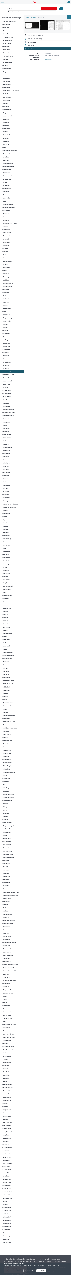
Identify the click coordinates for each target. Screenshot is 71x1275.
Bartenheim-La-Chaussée (11, 91)
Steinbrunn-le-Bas (8, 1046)
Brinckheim (6, 185)
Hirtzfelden (6, 472)
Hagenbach (6, 406)
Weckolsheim (7, 1163)
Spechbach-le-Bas (8, 1034)
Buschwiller (6, 210)
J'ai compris (41, 1270)
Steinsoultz (6, 1053)
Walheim (6, 1151)
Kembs (5, 542)
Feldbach (6, 296)
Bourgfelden (7, 169)
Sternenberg (7, 1056)
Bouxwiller (6, 173)
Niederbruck (7, 759)
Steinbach (6, 1043)
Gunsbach (6, 400)
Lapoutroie (6, 580)
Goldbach (6, 356)
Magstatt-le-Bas (8, 652)
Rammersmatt (7, 851)
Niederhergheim (8, 766)
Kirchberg (6, 554)
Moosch (5, 712)
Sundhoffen (7, 1072)
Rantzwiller (6, 864)
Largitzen (6, 583)
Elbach (5, 270)
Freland (5, 327)
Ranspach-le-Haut (8, 857)
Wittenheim (7, 1214)
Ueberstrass (7, 1100)
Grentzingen (7, 362)
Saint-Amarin (7, 949)
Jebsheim (6, 526)
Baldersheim (7, 68)
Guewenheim (7, 393)
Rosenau (6, 930)
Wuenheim (6, 1229)
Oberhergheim (7, 788)
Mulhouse (6, 731)
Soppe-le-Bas (7, 1015)
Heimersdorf (7, 434)
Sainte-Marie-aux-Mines (10, 971)
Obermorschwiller (8, 797)
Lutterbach (6, 646)
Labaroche (6, 573)
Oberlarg (6, 791)
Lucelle (5, 630)
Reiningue (6, 870)
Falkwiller (6, 292)
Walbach (6, 1144)
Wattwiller (6, 1160)
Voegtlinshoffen (8, 1132)
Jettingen (6, 529)
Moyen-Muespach (8, 826)
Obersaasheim (7, 800)
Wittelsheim (7, 1211)
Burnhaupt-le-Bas (8, 204)
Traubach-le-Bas (8, 1088)
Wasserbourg (7, 1157)
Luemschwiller (7, 633)
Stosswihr (6, 1065)
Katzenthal (6, 535)
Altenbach (6, 31)
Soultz (5, 1021)
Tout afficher (31, 17)
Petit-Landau (7, 829)
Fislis (4, 311)
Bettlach (5, 132)
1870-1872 (9, 371)
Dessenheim (7, 236)
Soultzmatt (6, 1031)
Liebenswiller (7, 608)
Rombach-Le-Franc (9, 920)
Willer (5, 1201)
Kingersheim (7, 551)
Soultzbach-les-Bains (9, 1024)
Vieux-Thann (7, 1125)
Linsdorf (5, 621)
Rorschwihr (6, 927)
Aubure (5, 65)
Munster (5, 737)
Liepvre (5, 614)
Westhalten (6, 1176)
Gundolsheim (7, 397)
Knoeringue (6, 557)
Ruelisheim (6, 939)
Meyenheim (7, 677)
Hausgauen (6, 422)
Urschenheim (7, 1116)
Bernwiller (6, 122)
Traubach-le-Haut (8, 1091)
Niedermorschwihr (9, 772)
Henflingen (6, 450)
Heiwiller (6, 444)
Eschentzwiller (7, 286)
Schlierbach (6, 977)
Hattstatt (6, 419)
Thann (5, 1081)
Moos (5, 709)
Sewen (5, 996)
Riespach (6, 889)
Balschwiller (7, 78)
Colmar (5, 226)
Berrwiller (6, 125)
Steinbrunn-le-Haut (9, 1050)
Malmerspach (7, 658)
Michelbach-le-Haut (9, 684)
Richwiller (6, 879)
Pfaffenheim (7, 832)
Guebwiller (6, 384)
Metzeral (6, 674)
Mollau (5, 699)
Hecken (5, 425)
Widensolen (7, 1185)
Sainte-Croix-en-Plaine (10, 968)
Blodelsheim (7, 154)
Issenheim (6, 523)
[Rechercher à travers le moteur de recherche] (25, 9)
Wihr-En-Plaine (7, 1192)
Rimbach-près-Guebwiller (11, 892)
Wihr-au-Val (7, 1188)
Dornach (5, 251)
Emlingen (6, 274)
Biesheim (6, 138)
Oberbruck (6, 778)
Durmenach (6, 258)
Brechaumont (7, 176)
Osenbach (6, 816)
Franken (5, 324)
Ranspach (6, 860)
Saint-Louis (6, 958)
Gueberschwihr (8, 381)
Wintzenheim (7, 1207)
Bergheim (6, 113)
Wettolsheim (7, 1179)
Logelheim (6, 627)
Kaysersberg (7, 539)
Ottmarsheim (7, 822)
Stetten (5, 1059)
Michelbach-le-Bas (8, 681)
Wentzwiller (7, 1170)
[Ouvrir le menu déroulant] (2, 2)
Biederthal (6, 135)
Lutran (5, 636)
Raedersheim (7, 848)
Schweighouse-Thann (9, 980)
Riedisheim (6, 882)
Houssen (6, 491)
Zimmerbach (7, 1242)
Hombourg (6, 485)
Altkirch (5, 34)
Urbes (5, 1113)
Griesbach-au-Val (8, 375)
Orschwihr (6, 813)
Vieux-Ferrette (7, 1122)
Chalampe (6, 220)
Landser (5, 576)
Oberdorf (6, 781)
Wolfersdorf (7, 1220)
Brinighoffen (7, 188)
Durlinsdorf (6, 255)
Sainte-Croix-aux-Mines (10, 964)
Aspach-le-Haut (8, 56)
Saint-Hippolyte (8, 955)
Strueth (5, 1069)
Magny (5, 649)
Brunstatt (6, 195)
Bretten (5, 182)
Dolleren (5, 248)
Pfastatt (5, 835)
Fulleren (5, 337)
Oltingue (6, 807)
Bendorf (5, 103)
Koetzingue (6, 564)
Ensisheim (6, 280)
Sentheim (6, 987)
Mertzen (5, 668)
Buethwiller (6, 198)
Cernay (5, 217)
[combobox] (49, 8)
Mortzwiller (6, 718)
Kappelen (6, 532)
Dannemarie (7, 233)
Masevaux (6, 665)
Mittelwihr (6, 690)
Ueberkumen (7, 1097)
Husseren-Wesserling (9, 507)
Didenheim (6, 239)
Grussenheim (7, 378)
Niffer (5, 775)
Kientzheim (6, 545)
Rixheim (5, 905)
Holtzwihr (6, 482)
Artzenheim (7, 50)
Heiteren (6, 441)
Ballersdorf (6, 75)
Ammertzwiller (8, 40)
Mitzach (5, 693)
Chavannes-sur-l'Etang (10, 223)
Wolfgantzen (7, 1223)
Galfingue (6, 340)
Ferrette (5, 305)
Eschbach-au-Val (8, 283)
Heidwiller (6, 431)
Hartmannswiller (8, 416)
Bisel (4, 147)
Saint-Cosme (7, 952)
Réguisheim (6, 867)
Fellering (6, 302)
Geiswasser (6, 349)
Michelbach (6, 687)
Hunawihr (6, 494)
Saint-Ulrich (7, 961)
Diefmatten (6, 242)
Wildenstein (7, 1195)
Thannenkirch (7, 1084)
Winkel (5, 1204)
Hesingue (6, 457)
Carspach (6, 214)
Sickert (5, 999)
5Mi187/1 (7, 365)
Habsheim (6, 403)
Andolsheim (7, 43)
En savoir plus (29, 1270)
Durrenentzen (7, 261)
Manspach (6, 662)
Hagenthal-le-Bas (8, 409)
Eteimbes (6, 289)
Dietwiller (6, 245)
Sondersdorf (7, 1012)
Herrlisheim (7, 453)
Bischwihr (6, 144)
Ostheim (6, 819)
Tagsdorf (6, 1078)
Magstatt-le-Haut (8, 655)
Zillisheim (6, 1239)
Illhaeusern (6, 513)
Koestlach (6, 561)
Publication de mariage (9, 21)
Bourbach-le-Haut (8, 166)
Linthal (5, 624)
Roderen (5, 908)
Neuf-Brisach (7, 753)
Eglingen (5, 264)
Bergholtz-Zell (7, 116)
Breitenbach (7, 179)
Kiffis (4, 548)
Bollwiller (6, 160)
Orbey (5, 810)
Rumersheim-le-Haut (9, 942)
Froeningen (6, 334)
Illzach (5, 516)
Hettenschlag (7, 460)
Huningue (6, 501)
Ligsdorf (5, 617)
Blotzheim (6, 157)
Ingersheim (6, 520)
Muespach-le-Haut (9, 722)
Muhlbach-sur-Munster (10, 728)
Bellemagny (6, 100)
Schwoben (6, 983)
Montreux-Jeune (8, 703)
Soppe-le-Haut (7, 1018)
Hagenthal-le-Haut (9, 412)
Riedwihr (6, 886)
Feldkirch (6, 299)
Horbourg (6, 488)
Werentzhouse (7, 1173)
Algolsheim (6, 24)
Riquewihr (6, 901)
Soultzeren (6, 1028)
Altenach (6, 27)
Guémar (5, 387)
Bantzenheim (7, 84)
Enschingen (6, 277)
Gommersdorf (7, 359)
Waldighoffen (7, 1147)
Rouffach (6, 933)
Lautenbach (7, 589)
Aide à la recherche (15, 12)
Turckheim (6, 1094)
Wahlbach (6, 1141)
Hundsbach (6, 498)
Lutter (5, 643)
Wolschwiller (7, 1226)
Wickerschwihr (7, 1182)
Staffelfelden (7, 1040)
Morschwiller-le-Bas (9, 715)
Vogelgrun (6, 1135)
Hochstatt (6, 475)
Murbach (6, 747)
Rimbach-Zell (7, 898)
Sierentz (5, 1002)
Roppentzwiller (8, 923)
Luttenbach (6, 640)
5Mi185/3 (7, 368)
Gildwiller (6, 352)
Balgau (5, 72)
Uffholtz (5, 1106)
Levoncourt (6, 602)
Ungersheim (7, 1110)
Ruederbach (7, 936)
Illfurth (5, 510)
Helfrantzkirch (7, 447)
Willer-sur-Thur (8, 1198)
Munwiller (6, 744)
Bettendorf (6, 128)
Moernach (6, 696)
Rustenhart (6, 946)
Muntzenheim (7, 740)
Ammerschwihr (8, 37)
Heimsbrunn (7, 438)
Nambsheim (7, 750)
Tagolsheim (6, 1075)
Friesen (5, 330)
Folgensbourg (7, 318)
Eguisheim (6, 267)
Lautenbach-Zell (8, 586)
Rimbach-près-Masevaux (10, 895)
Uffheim (5, 1103)
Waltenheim (7, 1154)
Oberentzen (7, 785)
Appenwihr (6, 46)
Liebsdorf (6, 611)
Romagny (6, 917)
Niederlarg (6, 769)
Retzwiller (6, 873)
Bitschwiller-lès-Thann (10, 151)
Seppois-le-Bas (7, 990)
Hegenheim (6, 428)
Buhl (4, 201)
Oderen (5, 804)
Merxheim (6, 671)
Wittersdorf (6, 1217)
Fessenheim (7, 308)
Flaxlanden (6, 315)
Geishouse (6, 343)
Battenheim (7, 94)
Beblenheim (7, 97)
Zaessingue (6, 1233)
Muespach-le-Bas (8, 725)
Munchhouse (7, 734)
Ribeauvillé (6, 876)
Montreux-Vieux (8, 706)
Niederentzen (7, 763)
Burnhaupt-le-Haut (9, 207)
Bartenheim (7, 87)
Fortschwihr (7, 321)
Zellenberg (6, 1236)
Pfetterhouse (7, 838)
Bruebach (6, 192)
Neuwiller (6, 756)
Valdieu (5, 1119)
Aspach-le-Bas (7, 53)
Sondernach (7, 1009)
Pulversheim (7, 841)
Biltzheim (6, 141)
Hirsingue (6, 466)
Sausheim (6, 974)
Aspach (5, 59)
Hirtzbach (6, 469)
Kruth (5, 567)
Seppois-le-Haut (8, 993)
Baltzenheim (7, 81)
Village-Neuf (7, 1129)
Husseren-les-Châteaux (10, 504)
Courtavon (6, 229)
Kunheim (6, 570)
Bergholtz (6, 119)
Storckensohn (7, 1062)
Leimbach (6, 599)
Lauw (5, 592)
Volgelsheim (7, 1138)
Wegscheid (6, 1166)
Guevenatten (7, 390)
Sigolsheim (6, 1005)
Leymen (5, 605)
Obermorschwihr (8, 794)
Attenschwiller (7, 62)
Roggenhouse (7, 914)
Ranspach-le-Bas (8, 854)
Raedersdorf (7, 845)
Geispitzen (6, 346)
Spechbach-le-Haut (9, 1037)
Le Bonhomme (7, 595)
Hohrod (5, 479)
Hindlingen (6, 463)
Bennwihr (6, 106)
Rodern (5, 911)
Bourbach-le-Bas (8, 163)
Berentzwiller (7, 110)
